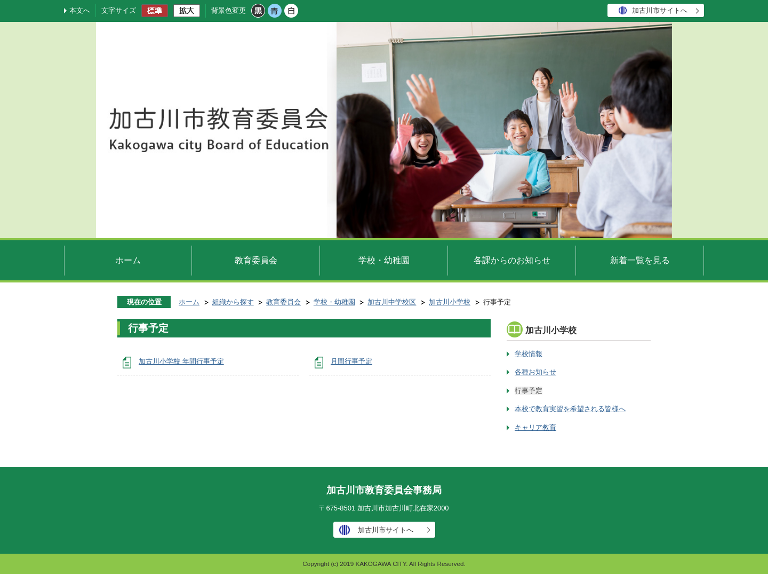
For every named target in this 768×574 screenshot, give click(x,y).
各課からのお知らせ (512, 260)
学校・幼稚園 (384, 260)
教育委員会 (256, 260)
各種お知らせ (535, 372)
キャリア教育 (535, 427)
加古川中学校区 (391, 302)
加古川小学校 (449, 302)
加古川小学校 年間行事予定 (181, 361)
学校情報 (528, 354)
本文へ (79, 10)
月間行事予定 (351, 361)
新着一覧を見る (640, 260)
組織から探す (233, 302)
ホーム (128, 260)
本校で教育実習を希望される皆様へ (570, 409)
